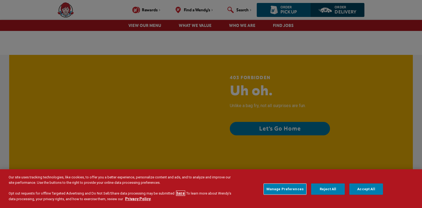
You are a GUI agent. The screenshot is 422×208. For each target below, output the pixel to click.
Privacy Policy (138, 199)
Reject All (328, 189)
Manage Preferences (285, 189)
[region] (211, 188)
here (181, 193)
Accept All (366, 189)
